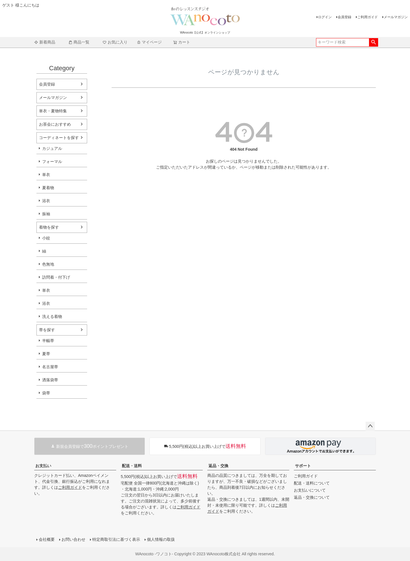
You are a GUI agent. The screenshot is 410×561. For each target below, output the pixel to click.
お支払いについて (310, 490)
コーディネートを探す (59, 137)
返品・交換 (218, 465)
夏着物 (48, 187)
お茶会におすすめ (55, 124)
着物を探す (49, 227)
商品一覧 (78, 42)
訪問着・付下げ (56, 277)
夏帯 (46, 353)
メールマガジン (396, 17)
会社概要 (47, 539)
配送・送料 (132, 465)
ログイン (325, 17)
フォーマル (52, 161)
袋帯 (46, 393)
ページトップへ (370, 426)
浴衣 (46, 200)
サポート (303, 465)
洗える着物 (52, 316)
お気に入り (115, 42)
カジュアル (52, 148)
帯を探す (47, 330)
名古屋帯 (50, 367)
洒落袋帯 (50, 380)
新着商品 (44, 42)
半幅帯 (48, 340)
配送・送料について (312, 483)
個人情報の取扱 (161, 539)
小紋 (46, 238)
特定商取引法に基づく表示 (116, 539)
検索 (373, 42)
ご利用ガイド (367, 17)
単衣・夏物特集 (53, 111)
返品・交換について (312, 497)
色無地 (48, 264)
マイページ (149, 42)
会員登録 (344, 17)
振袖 (46, 214)
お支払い (43, 465)
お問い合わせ (73, 539)
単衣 (46, 174)
